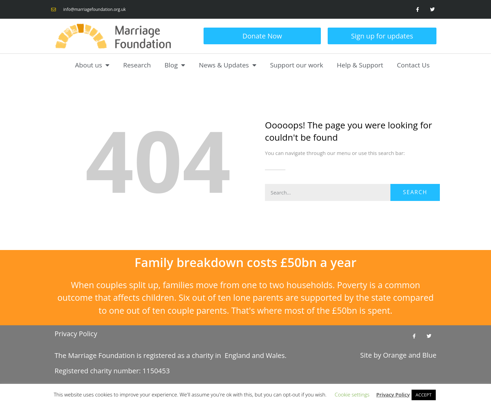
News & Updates (227, 65)
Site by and (398, 355)
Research (137, 65)
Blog (174, 65)
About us (92, 65)
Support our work (296, 65)
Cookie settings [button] (352, 394)
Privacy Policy (76, 333)
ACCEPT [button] (424, 395)
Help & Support (360, 65)
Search (415, 192)
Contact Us (413, 65)
